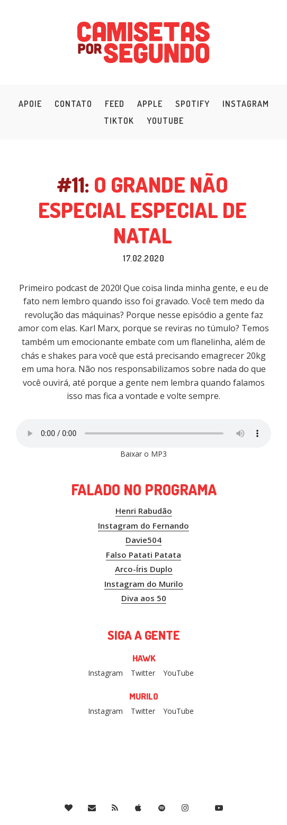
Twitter (143, 673)
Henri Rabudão (143, 510)
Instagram (245, 103)
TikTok (119, 120)
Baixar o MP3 (143, 454)
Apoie (30, 103)
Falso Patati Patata (143, 554)
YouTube (165, 120)
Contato (73, 103)
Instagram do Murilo (143, 583)
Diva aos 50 (143, 598)
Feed (114, 103)
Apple (150, 103)
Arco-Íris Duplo (144, 569)
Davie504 (143, 539)
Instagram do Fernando (143, 525)
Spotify (192, 103)
